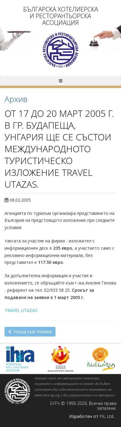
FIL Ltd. (107, 416)
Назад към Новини (30, 331)
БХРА (55, 403)
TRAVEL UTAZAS (21, 310)
